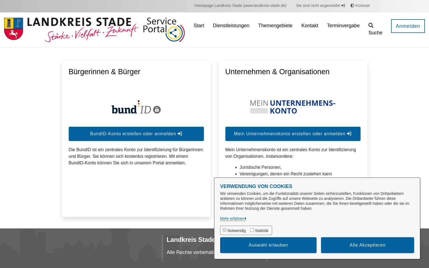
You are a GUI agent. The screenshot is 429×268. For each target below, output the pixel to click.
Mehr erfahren (232, 218)
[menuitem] (240, 5)
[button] (375, 29)
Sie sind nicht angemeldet (320, 5)
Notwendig (237, 230)
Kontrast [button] (360, 5)
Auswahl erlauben (268, 245)
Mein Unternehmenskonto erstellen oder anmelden (293, 133)
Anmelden (408, 26)
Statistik (262, 230)
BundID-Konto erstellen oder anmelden (136, 133)
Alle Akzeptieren (368, 245)
